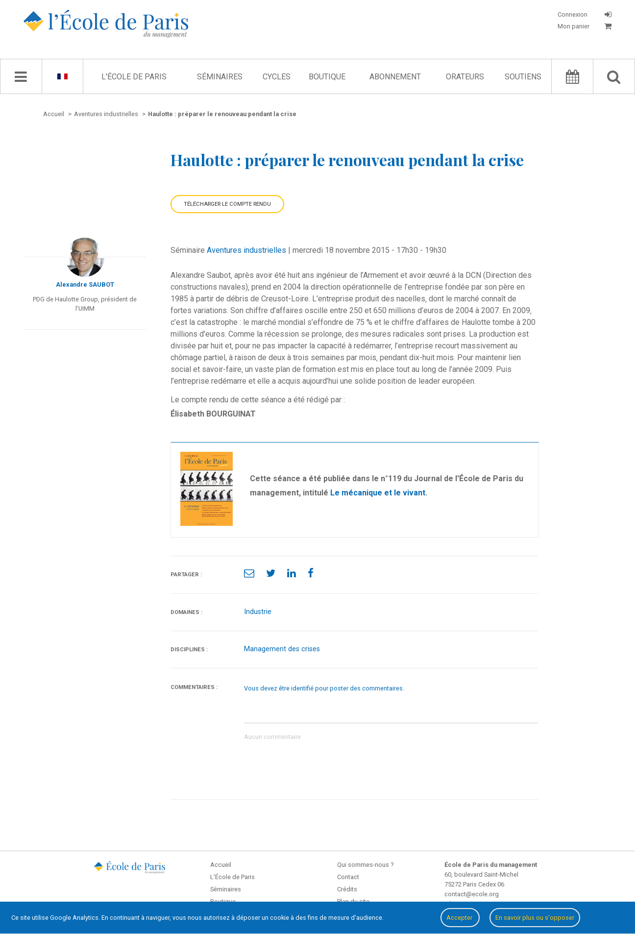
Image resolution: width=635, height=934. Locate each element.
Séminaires (220, 76)
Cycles (277, 76)
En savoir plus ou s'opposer (534, 917)
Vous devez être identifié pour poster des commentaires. (324, 688)
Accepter (460, 917)
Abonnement (395, 76)
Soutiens (523, 76)
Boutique (327, 76)
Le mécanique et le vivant (377, 492)
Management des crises (282, 649)
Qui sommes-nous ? (365, 864)
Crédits (347, 889)
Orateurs (465, 76)
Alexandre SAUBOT (85, 284)
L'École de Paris (134, 76)
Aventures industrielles (246, 250)
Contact (348, 877)
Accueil (220, 864)
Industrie (257, 612)
